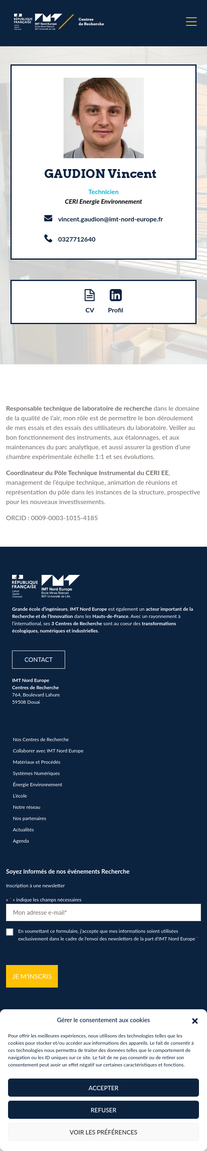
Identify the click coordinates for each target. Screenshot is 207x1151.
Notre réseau (26, 807)
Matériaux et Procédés (36, 762)
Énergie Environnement (37, 784)
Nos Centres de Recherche (41, 739)
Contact (39, 659)
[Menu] (191, 21)
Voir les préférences (103, 1132)
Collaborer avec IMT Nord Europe (48, 751)
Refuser (104, 1110)
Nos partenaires (29, 818)
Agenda (21, 841)
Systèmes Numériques (36, 773)
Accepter (103, 1087)
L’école (20, 796)
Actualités (23, 830)
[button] (195, 1020)
